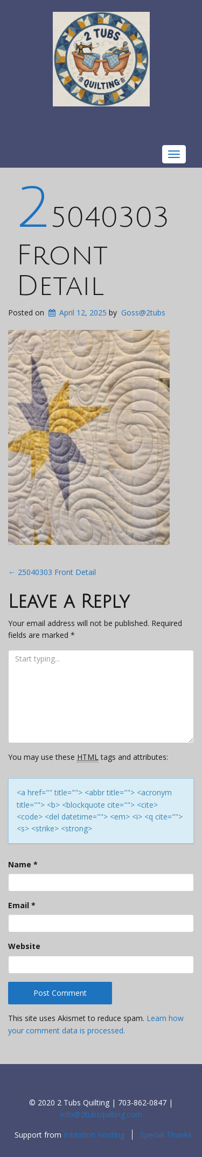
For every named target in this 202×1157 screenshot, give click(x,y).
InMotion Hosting (94, 1135)
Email (22, 905)
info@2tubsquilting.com (101, 1114)
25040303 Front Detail (92, 252)
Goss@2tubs (143, 312)
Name (23, 864)
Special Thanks (166, 1135)
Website (24, 946)
